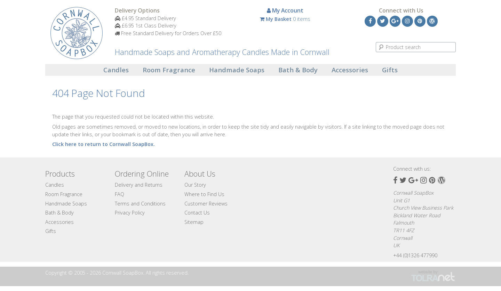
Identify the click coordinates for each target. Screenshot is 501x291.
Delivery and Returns (138, 184)
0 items (285, 19)
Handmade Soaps (236, 70)
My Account (285, 10)
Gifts (390, 70)
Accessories (350, 70)
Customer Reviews (206, 203)
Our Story (195, 184)
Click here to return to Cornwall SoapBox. (103, 144)
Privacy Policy (130, 212)
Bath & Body (298, 70)
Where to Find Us (204, 194)
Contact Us (197, 212)
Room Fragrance (169, 70)
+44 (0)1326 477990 (415, 255)
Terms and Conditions (140, 203)
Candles (116, 70)
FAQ (119, 194)
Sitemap (194, 222)
